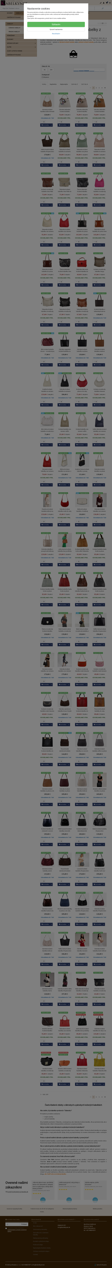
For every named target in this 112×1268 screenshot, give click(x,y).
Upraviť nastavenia (56, 29)
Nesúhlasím (56, 34)
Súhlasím (56, 24)
